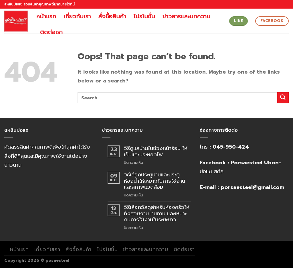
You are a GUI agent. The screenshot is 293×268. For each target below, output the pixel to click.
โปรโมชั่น (144, 16)
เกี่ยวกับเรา (77, 16)
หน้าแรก (46, 16)
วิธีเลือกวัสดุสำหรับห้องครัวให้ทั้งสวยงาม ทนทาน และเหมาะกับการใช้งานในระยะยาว (156, 213)
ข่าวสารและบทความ (186, 16)
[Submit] (283, 97)
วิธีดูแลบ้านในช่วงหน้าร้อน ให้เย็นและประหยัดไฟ (155, 151)
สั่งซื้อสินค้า (112, 16)
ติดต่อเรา (51, 32)
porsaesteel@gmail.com (252, 187)
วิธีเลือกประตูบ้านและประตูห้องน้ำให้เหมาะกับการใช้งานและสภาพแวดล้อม (154, 181)
